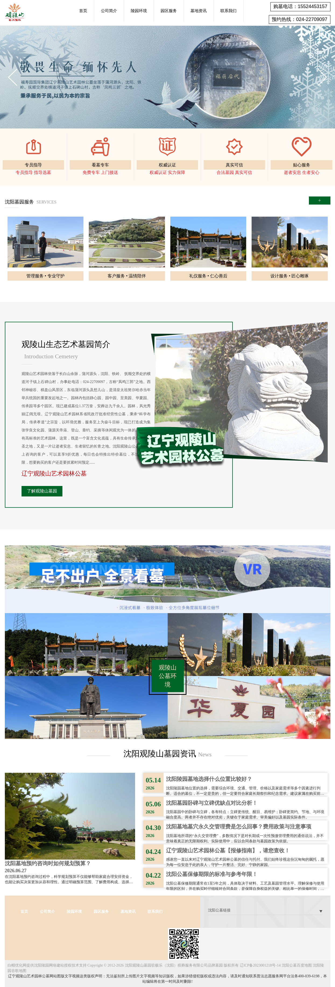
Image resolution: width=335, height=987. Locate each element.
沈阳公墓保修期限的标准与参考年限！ (212, 874)
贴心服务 (301, 165)
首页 (83, 11)
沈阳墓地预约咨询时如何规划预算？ (48, 863)
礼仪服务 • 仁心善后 (208, 276)
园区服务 (169, 11)
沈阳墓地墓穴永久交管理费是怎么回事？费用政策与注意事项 (238, 826)
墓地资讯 (199, 11)
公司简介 (109, 11)
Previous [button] (12, 77)
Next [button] (322, 77)
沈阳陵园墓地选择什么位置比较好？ (209, 779)
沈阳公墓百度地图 (297, 965)
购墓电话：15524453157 (300, 6)
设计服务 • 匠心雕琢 (289, 276)
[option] (167, 77)
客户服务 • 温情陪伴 (127, 276)
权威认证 (167, 165)
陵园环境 (139, 11)
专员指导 (33, 165)
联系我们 (228, 11)
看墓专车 (100, 165)
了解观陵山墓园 (42, 491)
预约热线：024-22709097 (299, 19)
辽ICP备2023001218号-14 (260, 965)
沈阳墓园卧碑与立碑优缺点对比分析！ (212, 803)
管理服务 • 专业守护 (45, 276)
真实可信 (234, 165)
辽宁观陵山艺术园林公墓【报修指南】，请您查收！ (228, 850)
